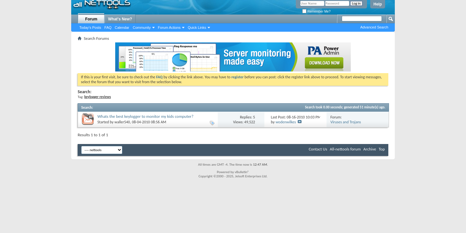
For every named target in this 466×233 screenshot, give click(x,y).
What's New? (120, 19)
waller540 (122, 122)
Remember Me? (316, 11)
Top (382, 149)
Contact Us (318, 149)
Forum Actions (169, 27)
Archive (369, 149)
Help (377, 4)
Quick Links (197, 27)
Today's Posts (90, 27)
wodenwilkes (285, 122)
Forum (91, 19)
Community (142, 27)
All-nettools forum (345, 149)
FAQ (108, 27)
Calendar (122, 27)
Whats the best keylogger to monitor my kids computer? (145, 116)
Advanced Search (374, 27)
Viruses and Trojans (345, 122)
